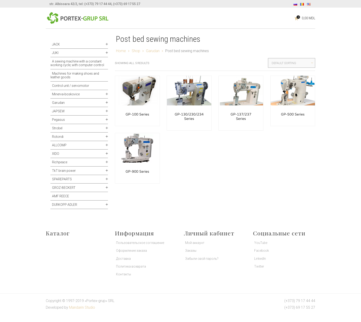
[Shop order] (291, 63)
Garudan (58, 103)
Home (121, 51)
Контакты (123, 274)
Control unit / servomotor (70, 86)
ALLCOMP (59, 145)
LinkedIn (260, 258)
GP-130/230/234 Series (189, 116)
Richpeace (59, 162)
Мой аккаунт (194, 243)
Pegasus (58, 119)
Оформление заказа (131, 250)
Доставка (123, 258)
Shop (136, 51)
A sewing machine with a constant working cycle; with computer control (77, 63)
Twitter (259, 266)
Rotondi (58, 136)
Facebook (261, 250)
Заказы (190, 250)
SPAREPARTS (62, 179)
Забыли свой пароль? (201, 258)
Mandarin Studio (82, 307)
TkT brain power (64, 170)
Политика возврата (131, 266)
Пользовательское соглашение (140, 243)
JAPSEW (58, 111)
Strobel (57, 128)
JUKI (55, 53)
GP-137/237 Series (240, 116)
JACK (56, 44)
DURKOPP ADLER (64, 204)
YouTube (260, 243)
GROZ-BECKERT (64, 187)
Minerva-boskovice (66, 94)
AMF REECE (60, 196)
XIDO (55, 153)
